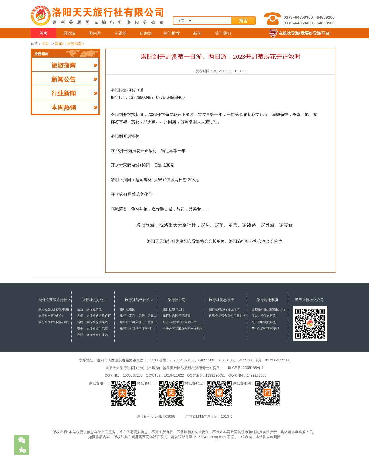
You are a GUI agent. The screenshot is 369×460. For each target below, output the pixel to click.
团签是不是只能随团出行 (268, 309)
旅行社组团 (127, 309)
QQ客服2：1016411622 (164, 375)
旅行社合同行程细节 (176, 316)
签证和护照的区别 (264, 322)
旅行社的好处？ (94, 300)
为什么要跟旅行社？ (54, 300)
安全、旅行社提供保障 (92, 328)
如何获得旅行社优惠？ (224, 309)
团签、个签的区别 (264, 316)
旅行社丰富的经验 (50, 316)
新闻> (59, 44)
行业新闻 (63, 93)
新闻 (197, 33)
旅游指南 (63, 65)
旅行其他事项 (267, 300)
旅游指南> (75, 44)
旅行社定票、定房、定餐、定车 (138, 316)
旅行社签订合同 (173, 309)
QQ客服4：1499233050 (246, 375)
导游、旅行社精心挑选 (92, 335)
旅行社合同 (177, 300)
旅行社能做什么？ (139, 300)
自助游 (146, 33)
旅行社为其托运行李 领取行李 (138, 328)
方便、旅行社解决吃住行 (94, 316)
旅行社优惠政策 (221, 300)
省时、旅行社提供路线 (92, 322)
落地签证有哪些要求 (265, 328)
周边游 (69, 33)
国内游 (95, 33)
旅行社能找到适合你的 (53, 322)
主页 (45, 44)
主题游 (120, 33)
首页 (43, 33)
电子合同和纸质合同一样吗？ (183, 328)
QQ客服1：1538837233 (122, 375)
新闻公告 (63, 79)
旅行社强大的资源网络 (53, 309)
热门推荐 (171, 33)
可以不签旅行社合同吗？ (180, 322)
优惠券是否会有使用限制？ (227, 316)
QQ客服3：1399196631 (205, 375)
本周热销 (63, 107)
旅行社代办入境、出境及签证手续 (138, 322)
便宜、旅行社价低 (89, 309)
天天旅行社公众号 (309, 300)
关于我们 (223, 33)
